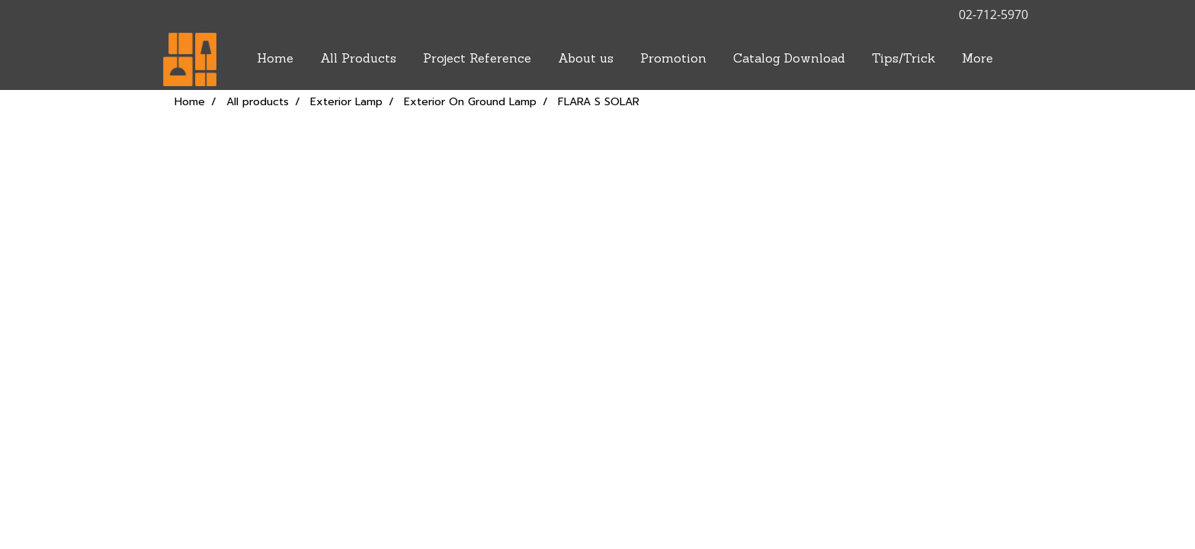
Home (275, 59)
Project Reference (477, 59)
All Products (358, 59)
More (977, 59)
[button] (1020, 59)
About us (586, 59)
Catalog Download (789, 59)
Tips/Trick (903, 59)
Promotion (673, 59)
